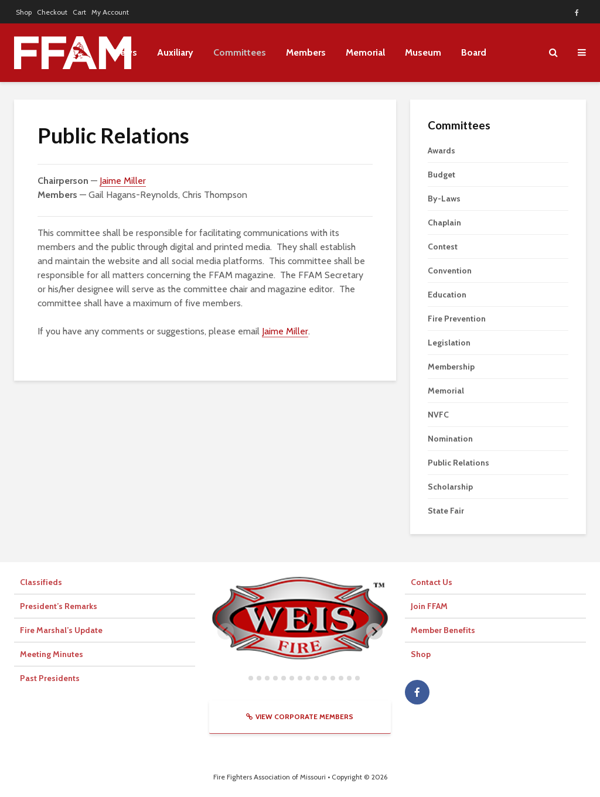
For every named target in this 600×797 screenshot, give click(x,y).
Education (447, 294)
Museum (423, 52)
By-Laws (444, 198)
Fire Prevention (457, 318)
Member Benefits (443, 630)
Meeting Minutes (51, 654)
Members (306, 52)
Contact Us (431, 582)
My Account (110, 12)
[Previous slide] (225, 631)
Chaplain (444, 222)
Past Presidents (50, 678)
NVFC (438, 414)
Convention (450, 270)
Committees (239, 52)
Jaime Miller (123, 180)
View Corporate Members (299, 716)
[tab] (242, 678)
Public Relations (458, 462)
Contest (443, 246)
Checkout (52, 12)
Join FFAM (429, 606)
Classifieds (41, 582)
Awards (441, 150)
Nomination (450, 438)
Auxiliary (175, 52)
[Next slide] (374, 631)
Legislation (449, 342)
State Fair (446, 510)
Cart (79, 12)
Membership (451, 366)
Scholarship (450, 486)
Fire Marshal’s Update (61, 630)
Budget (441, 174)
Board (473, 52)
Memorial (365, 52)
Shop (24, 12)
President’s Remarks (58, 606)
